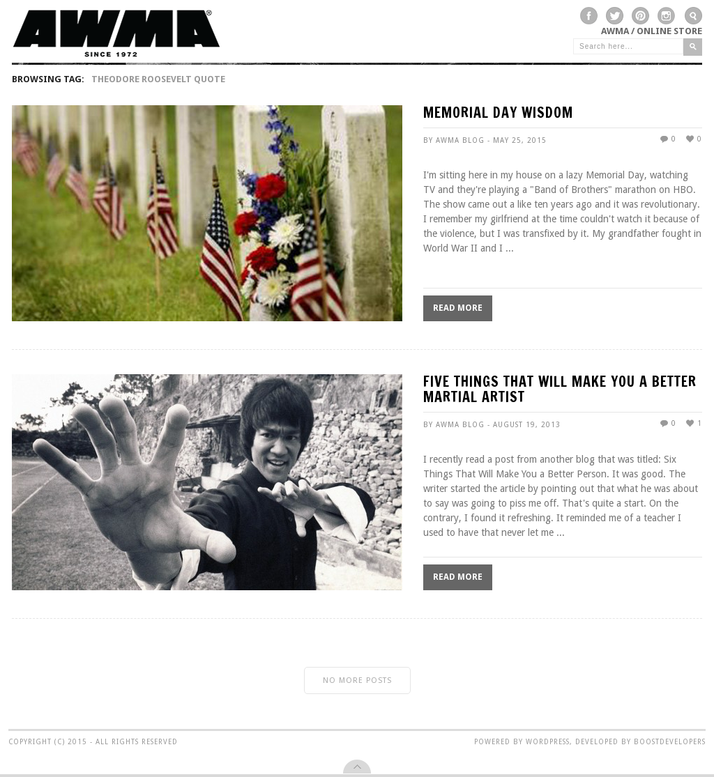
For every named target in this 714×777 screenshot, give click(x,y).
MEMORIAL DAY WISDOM (498, 114)
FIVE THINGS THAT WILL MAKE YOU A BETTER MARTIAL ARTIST (560, 390)
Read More (458, 308)
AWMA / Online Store (651, 31)
